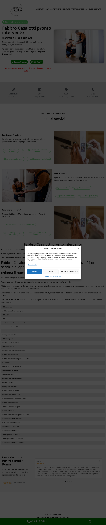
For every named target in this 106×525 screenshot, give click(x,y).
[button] (78, 249)
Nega (51, 272)
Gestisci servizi (32, 265)
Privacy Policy (57, 276)
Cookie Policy (48, 276)
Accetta (34, 272)
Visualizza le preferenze (69, 272)
